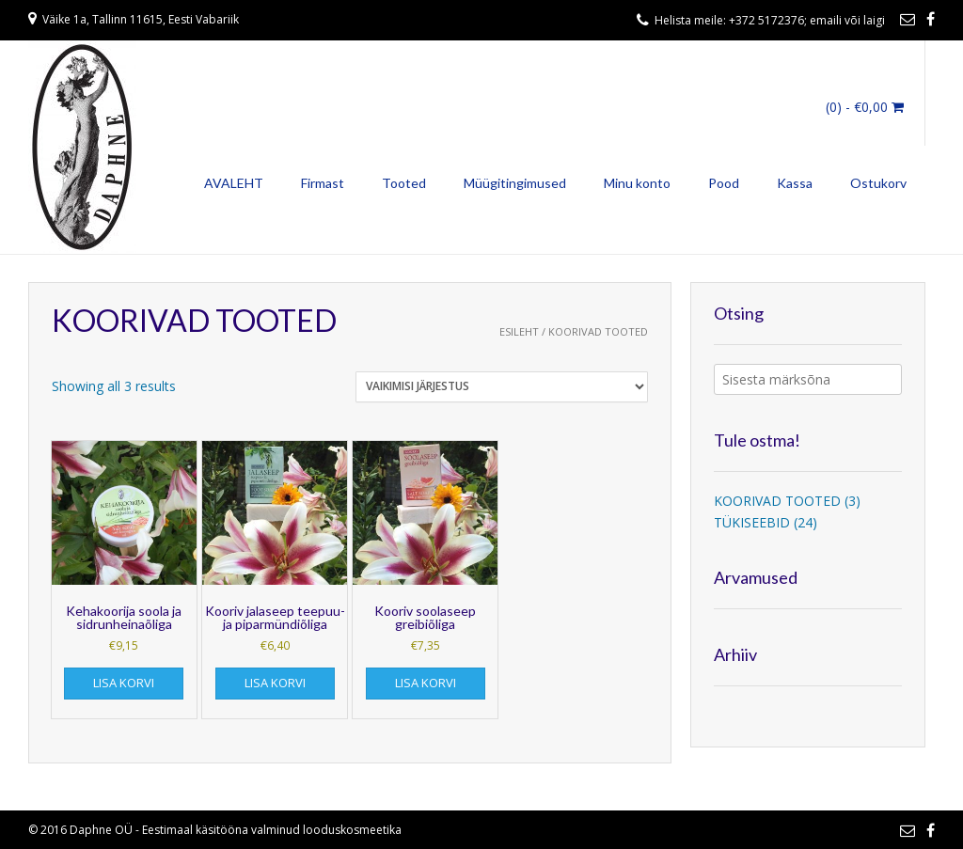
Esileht (519, 331)
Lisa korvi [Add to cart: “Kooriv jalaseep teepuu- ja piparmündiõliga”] (275, 682)
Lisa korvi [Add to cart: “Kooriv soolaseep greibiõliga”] (425, 682)
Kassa (795, 183)
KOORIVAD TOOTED (777, 501)
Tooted (404, 183)
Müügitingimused (515, 183)
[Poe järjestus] (501, 386)
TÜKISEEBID (752, 522)
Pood (723, 183)
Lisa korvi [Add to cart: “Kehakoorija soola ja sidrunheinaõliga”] (123, 682)
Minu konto (637, 183)
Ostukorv (878, 183)
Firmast (322, 183)
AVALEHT (233, 183)
